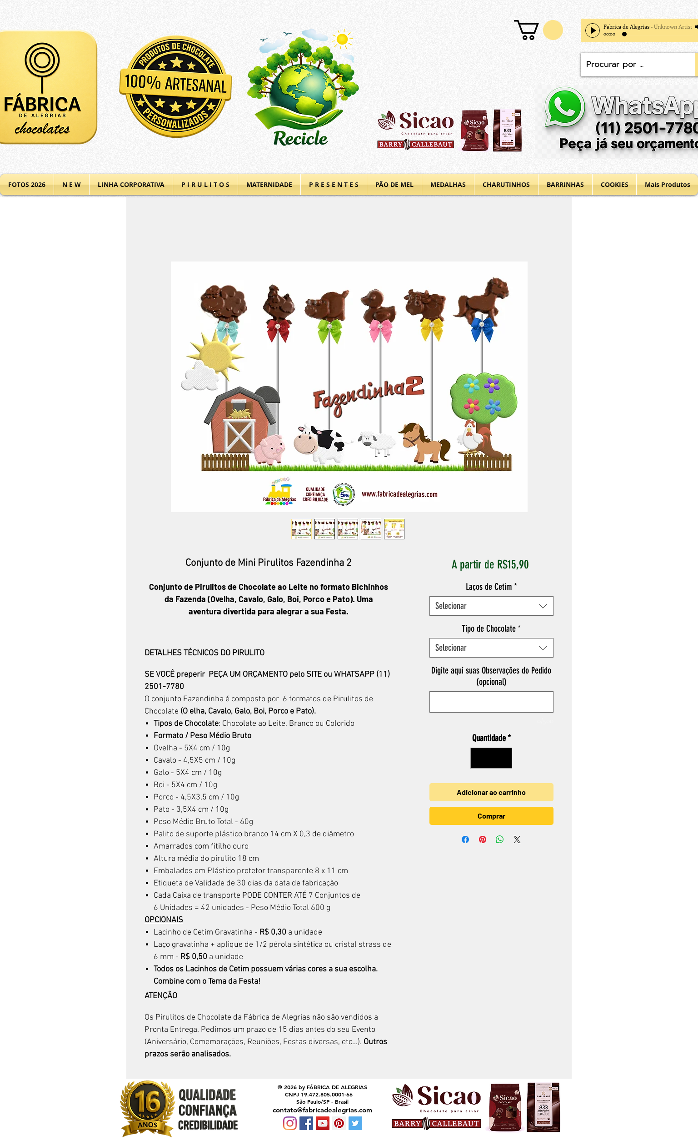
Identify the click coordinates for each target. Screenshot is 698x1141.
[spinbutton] (491, 758)
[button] (538, 30)
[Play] (592, 30)
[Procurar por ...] (631, 64)
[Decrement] (479, 758)
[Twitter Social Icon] (355, 1123)
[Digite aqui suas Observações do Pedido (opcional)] (491, 702)
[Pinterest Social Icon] (339, 1123)
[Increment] (503, 758)
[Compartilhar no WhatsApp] (499, 839)
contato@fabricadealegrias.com (322, 1110)
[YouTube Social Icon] (322, 1123)
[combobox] (491, 606)
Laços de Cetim (491, 586)
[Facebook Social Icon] (306, 1123)
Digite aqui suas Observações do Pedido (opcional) (491, 676)
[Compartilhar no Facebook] (465, 839)
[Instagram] (290, 1123)
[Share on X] (517, 839)
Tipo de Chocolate (491, 628)
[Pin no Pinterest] (482, 839)
